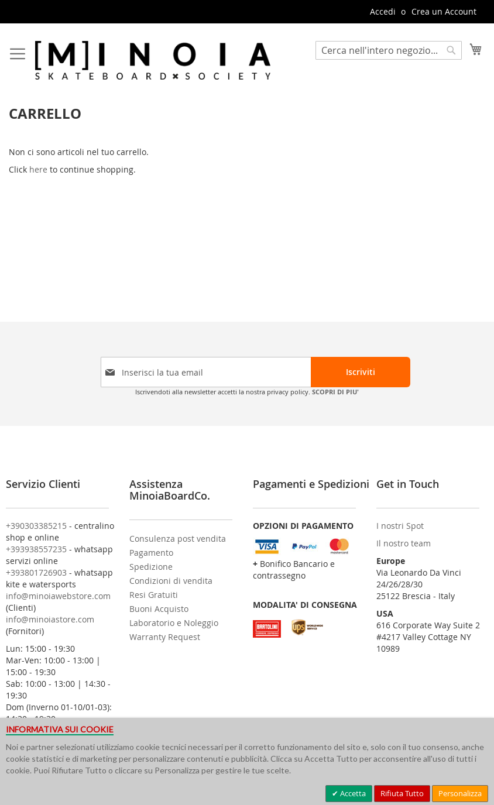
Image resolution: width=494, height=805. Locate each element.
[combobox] (388, 50)
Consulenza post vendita (177, 538)
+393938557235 (36, 549)
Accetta (352, 793)
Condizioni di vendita (170, 580)
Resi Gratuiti (153, 594)
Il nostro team (403, 543)
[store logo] (152, 60)
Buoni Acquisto (158, 608)
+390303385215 (36, 525)
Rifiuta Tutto (402, 793)
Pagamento (151, 552)
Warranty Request (164, 636)
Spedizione (151, 566)
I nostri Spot (400, 525)
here (38, 169)
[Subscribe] (360, 372)
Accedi (383, 11)
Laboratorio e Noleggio (173, 622)
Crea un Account (443, 11)
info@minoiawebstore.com (58, 595)
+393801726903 (36, 572)
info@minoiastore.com (50, 619)
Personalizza (460, 793)
